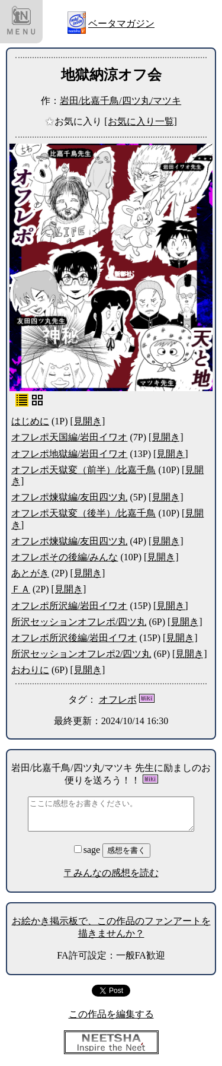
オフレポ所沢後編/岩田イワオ (74, 638)
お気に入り (74, 121)
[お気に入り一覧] (140, 121)
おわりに (30, 670)
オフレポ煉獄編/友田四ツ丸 (69, 497)
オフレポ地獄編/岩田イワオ (69, 454)
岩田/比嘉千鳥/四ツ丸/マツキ (120, 101)
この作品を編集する (111, 1014)
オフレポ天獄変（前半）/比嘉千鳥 (83, 470)
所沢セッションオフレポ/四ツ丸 (78, 622)
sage (88, 850)
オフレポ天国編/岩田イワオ (69, 437)
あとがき (30, 573)
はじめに (30, 421)
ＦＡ (20, 589)
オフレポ (118, 699)
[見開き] (87, 421)
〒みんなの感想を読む (111, 873)
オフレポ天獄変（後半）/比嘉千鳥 (83, 513)
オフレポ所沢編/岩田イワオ (69, 606)
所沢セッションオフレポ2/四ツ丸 (81, 654)
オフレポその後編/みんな (64, 557)
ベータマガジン (121, 23)
